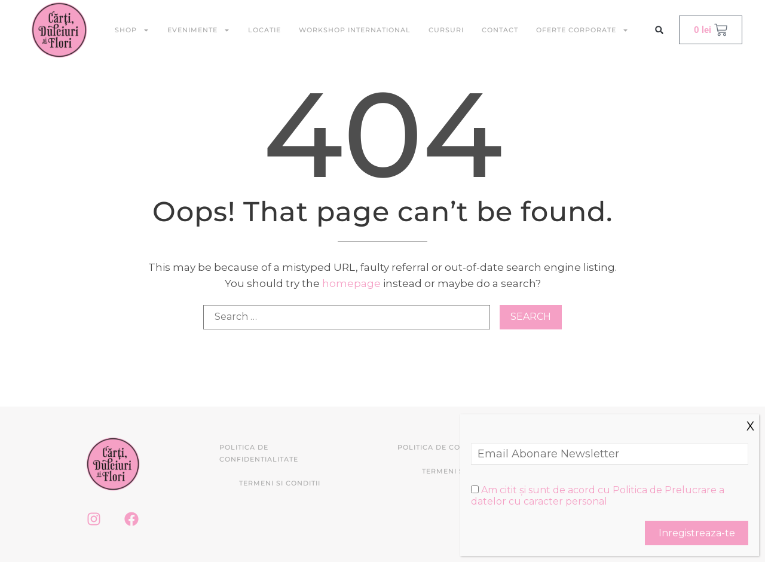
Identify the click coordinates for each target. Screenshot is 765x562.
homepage (351, 283)
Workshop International (355, 30)
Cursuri (446, 30)
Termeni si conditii (279, 483)
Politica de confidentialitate (258, 453)
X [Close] (750, 426)
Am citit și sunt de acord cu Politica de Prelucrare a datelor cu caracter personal (597, 495)
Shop (132, 30)
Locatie (264, 30)
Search (530, 316)
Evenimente (198, 30)
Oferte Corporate (582, 30)
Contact (500, 30)
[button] (659, 30)
